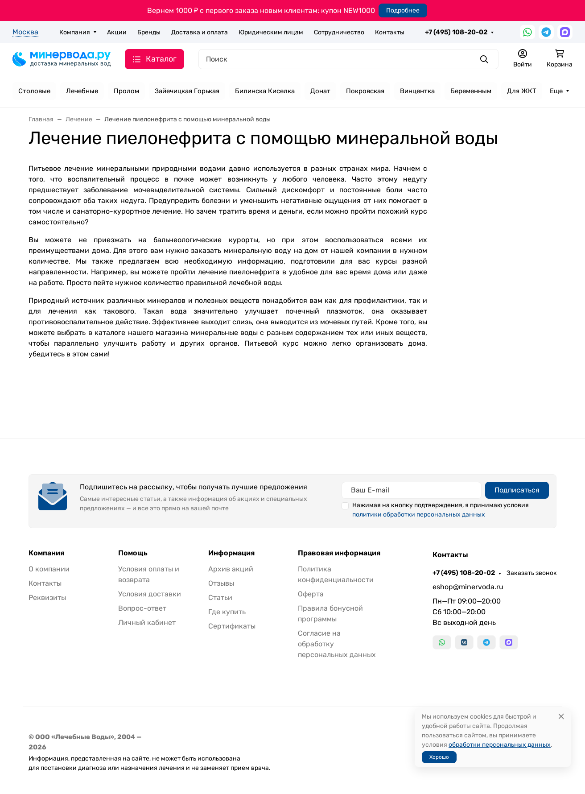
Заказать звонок (532, 573)
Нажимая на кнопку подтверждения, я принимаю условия (440, 509)
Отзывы (221, 583)
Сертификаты (231, 626)
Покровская (365, 91)
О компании (49, 569)
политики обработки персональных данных (418, 514)
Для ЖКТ (521, 91)
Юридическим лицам (271, 32)
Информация (231, 553)
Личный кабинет (147, 622)
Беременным (470, 91)
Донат (320, 91)
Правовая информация (339, 553)
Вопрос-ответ (142, 608)
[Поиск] (348, 59)
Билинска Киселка (265, 91)
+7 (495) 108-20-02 (456, 32)
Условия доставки (149, 594)
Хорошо (439, 757)
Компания (74, 32)
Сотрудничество (339, 32)
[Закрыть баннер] (572, 397)
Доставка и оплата (199, 32)
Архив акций (230, 569)
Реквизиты (47, 597)
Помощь (133, 553)
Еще (556, 91)
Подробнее (403, 10)
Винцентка (417, 91)
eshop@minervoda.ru (468, 587)
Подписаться (517, 490)
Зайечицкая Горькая (187, 91)
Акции (117, 32)
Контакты (389, 32)
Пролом (126, 91)
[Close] (561, 716)
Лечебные (82, 91)
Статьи (220, 597)
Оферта (311, 594)
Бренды (149, 32)
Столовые (34, 91)
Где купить (227, 612)
